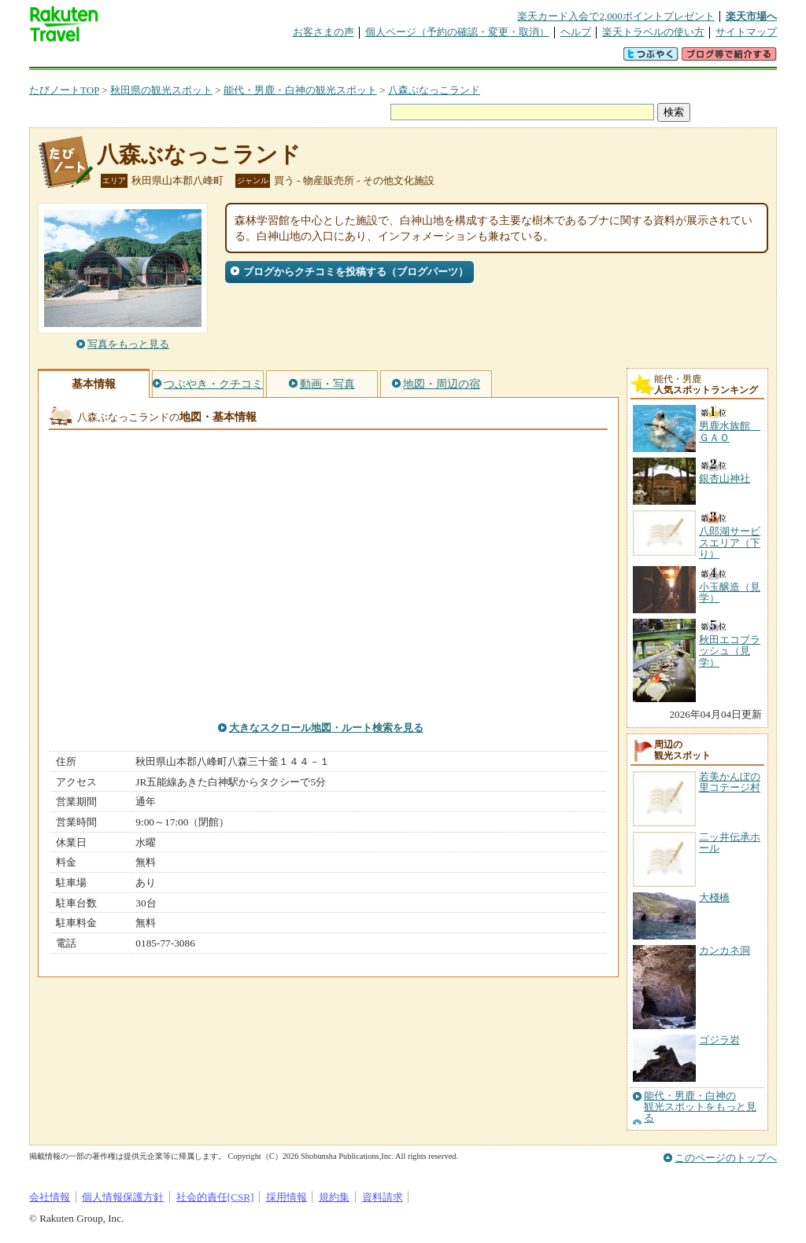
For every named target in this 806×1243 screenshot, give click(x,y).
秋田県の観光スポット (161, 90)
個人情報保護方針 (123, 1197)
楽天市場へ (751, 16)
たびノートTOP (64, 90)
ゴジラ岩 (719, 1040)
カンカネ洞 (724, 950)
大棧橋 (714, 897)
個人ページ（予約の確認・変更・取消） (457, 32)
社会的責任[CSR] (215, 1197)
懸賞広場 (213, 58)
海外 (148, 58)
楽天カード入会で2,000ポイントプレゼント (616, 16)
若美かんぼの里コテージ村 (729, 781)
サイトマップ (746, 32)
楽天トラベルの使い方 (653, 32)
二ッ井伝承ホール (729, 842)
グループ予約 (342, 58)
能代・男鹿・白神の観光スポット (300, 90)
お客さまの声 (323, 32)
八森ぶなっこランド (434, 90)
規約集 (334, 1197)
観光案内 (406, 58)
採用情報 (286, 1197)
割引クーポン (277, 58)
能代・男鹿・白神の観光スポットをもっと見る (700, 1107)
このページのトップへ (726, 1158)
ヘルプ (575, 32)
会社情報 (49, 1197)
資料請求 (382, 1197)
